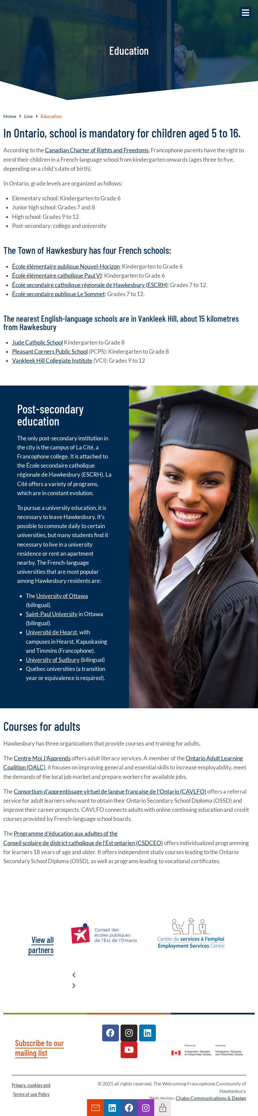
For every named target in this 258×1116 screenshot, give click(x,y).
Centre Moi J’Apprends (42, 758)
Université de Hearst (51, 632)
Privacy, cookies (27, 1085)
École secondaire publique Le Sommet (58, 293)
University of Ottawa (62, 595)
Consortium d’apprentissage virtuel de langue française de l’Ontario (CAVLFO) (110, 791)
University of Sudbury (53, 659)
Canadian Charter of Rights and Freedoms (96, 150)
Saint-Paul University (52, 613)
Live (28, 116)
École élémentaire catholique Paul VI (57, 275)
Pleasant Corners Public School (50, 351)
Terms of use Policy (31, 1094)
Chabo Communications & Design (211, 1098)
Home (9, 116)
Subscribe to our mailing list (39, 1048)
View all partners (41, 944)
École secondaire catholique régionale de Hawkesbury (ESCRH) (90, 284)
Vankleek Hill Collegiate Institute (52, 360)
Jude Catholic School (37, 342)
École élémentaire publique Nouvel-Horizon (66, 266)
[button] (245, 12)
